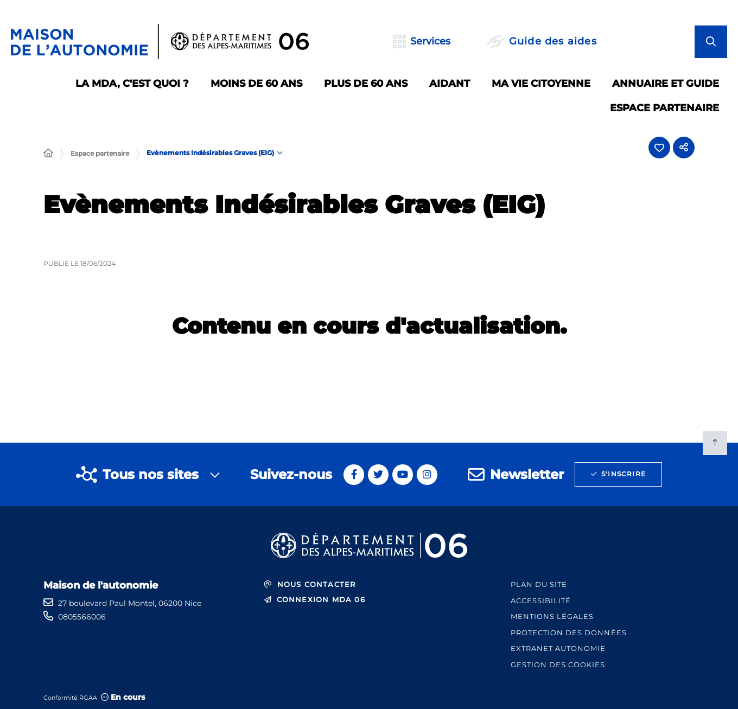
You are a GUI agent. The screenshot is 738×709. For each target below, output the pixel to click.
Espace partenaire (100, 153)
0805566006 (82, 617)
